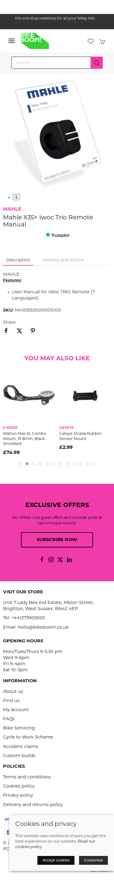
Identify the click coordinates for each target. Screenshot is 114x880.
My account (16, 710)
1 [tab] (16, 197)
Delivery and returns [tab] (63, 260)
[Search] (57, 63)
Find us (11, 701)
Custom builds (19, 756)
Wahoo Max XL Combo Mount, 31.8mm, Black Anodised (24, 439)
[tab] (20, 463)
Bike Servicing (19, 728)
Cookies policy (19, 786)
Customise (93, 860)
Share (9, 322)
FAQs (9, 719)
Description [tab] (18, 260)
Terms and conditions (27, 777)
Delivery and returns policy (33, 805)
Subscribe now (57, 540)
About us (13, 692)
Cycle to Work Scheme (28, 737)
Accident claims (20, 747)
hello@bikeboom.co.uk (43, 627)
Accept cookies (56, 860)
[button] (11, 40)
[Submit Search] (97, 63)
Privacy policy (18, 795)
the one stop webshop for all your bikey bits (57, 18)
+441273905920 (28, 618)
